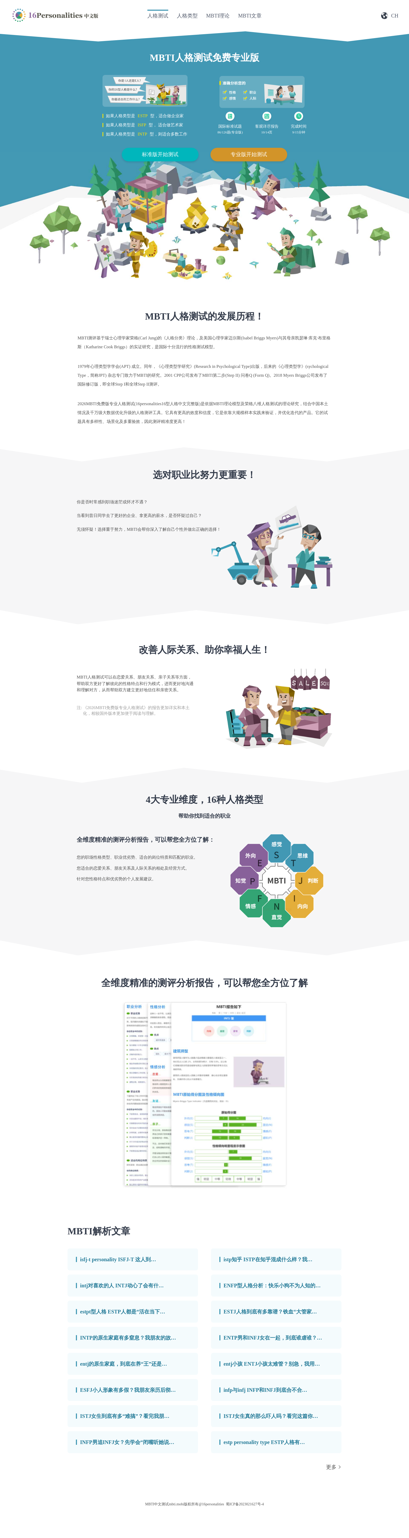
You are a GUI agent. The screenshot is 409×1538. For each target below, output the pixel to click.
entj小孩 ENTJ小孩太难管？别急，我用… (272, 1364)
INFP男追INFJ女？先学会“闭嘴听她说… (127, 1442)
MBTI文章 (250, 16)
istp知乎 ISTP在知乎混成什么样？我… (268, 1259)
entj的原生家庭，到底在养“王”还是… (123, 1364)
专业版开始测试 (249, 154)
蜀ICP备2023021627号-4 (245, 1504)
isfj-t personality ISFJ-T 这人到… (118, 1259)
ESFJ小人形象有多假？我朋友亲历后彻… (128, 1390)
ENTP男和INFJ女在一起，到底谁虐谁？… (273, 1338)
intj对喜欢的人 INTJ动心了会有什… (122, 1285)
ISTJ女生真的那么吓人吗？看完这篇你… (271, 1416)
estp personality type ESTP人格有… (264, 1442)
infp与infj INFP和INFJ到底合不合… (265, 1390)
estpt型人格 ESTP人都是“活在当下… (122, 1312)
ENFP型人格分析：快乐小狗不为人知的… (272, 1285)
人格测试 (157, 16)
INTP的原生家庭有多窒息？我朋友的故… (128, 1338)
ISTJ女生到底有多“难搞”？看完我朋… (124, 1416)
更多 (331, 1467)
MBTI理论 (218, 16)
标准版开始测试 (160, 154)
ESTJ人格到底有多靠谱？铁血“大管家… (270, 1312)
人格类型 (187, 16)
